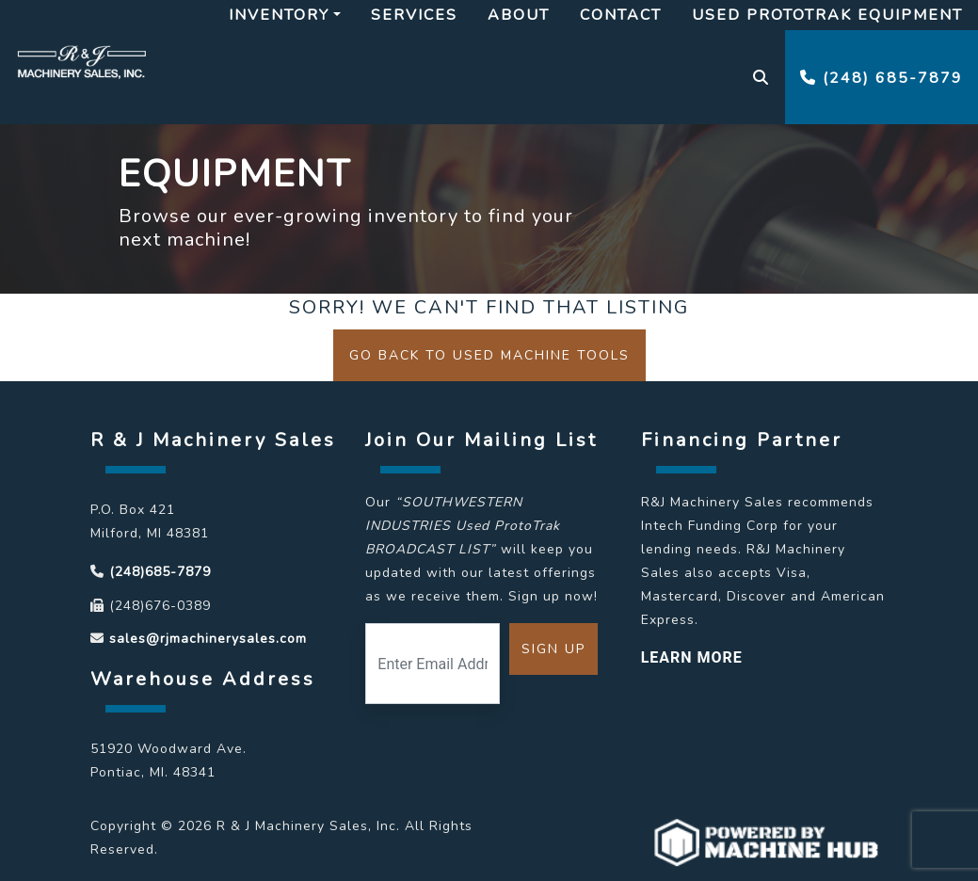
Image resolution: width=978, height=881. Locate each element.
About (519, 15)
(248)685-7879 (160, 572)
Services (414, 15)
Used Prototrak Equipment (827, 15)
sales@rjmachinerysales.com (208, 639)
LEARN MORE (692, 657)
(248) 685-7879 (881, 78)
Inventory (279, 15)
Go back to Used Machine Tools (489, 355)
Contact (621, 15)
